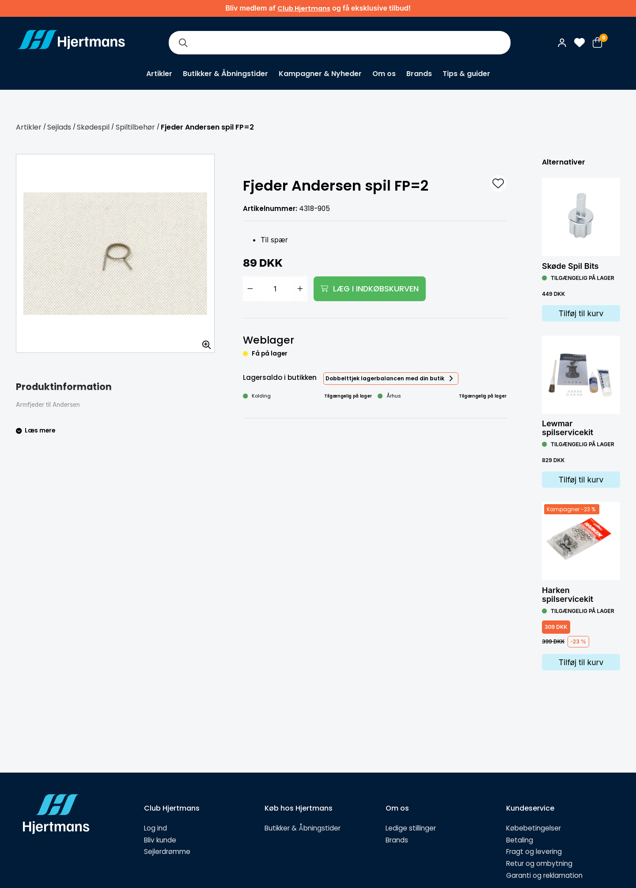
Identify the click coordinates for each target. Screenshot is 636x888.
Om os (384, 74)
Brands (419, 74)
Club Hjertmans (303, 8)
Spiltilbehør (135, 127)
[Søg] (183, 42)
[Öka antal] (300, 288)
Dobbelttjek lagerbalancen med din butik (385, 378)
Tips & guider (466, 74)
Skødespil (93, 127)
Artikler (159, 74)
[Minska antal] (250, 288)
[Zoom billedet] (203, 341)
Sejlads (59, 127)
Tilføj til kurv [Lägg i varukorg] (581, 313)
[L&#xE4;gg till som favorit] (498, 183)
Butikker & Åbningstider (225, 74)
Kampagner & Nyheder (320, 74)
